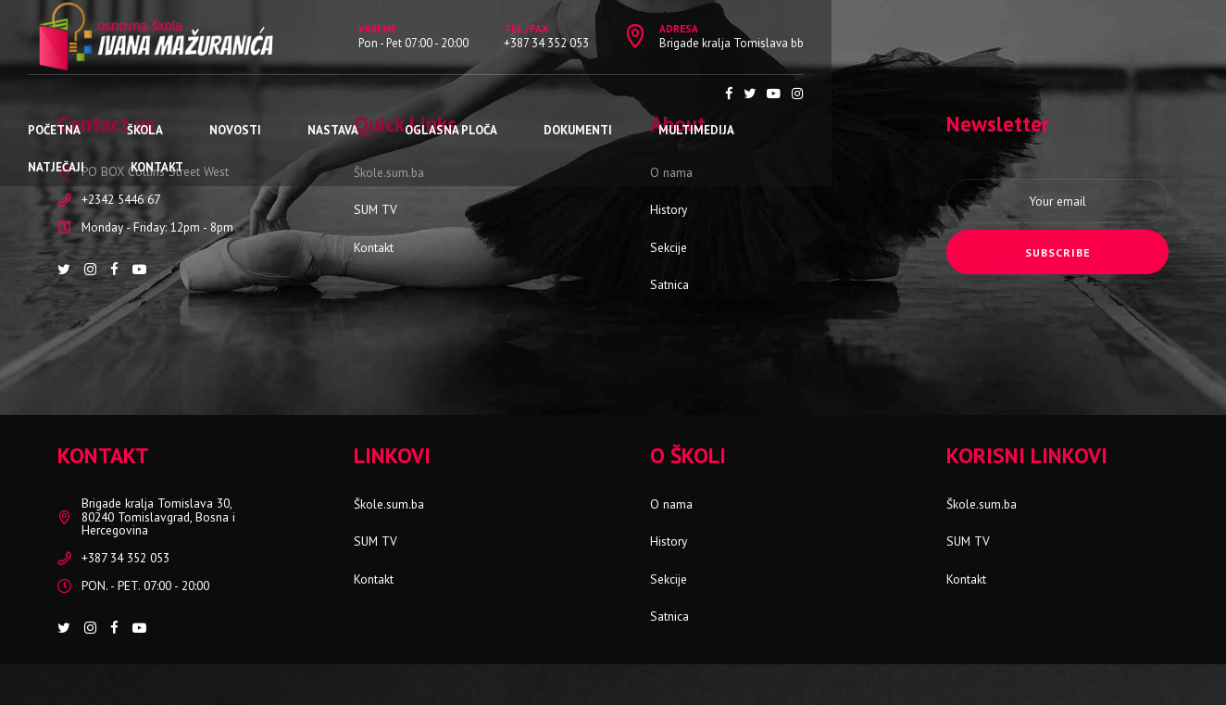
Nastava (362, 93)
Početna (83, 93)
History (668, 209)
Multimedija (726, 93)
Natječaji (838, 93)
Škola (174, 93)
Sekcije (668, 247)
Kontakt (939, 93)
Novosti (265, 93)
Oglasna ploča (480, 93)
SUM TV (375, 209)
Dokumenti (607, 93)
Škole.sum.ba (389, 172)
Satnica (669, 284)
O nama (671, 172)
